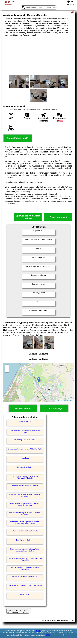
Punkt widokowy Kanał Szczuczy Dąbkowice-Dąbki (24, 431)
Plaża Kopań (24, 595)
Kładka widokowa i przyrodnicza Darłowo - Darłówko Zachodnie (24, 504)
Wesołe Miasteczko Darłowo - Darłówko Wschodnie (24, 568)
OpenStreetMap (68, 400)
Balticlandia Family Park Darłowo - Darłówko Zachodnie (24, 495)
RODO (48, 635)
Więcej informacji (58, 217)
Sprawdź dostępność (17, 138)
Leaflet (58, 400)
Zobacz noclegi (54, 408)
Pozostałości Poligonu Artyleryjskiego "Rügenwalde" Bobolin (25, 477)
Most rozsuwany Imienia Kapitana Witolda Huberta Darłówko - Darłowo (24, 550)
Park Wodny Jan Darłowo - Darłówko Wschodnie (25, 585)
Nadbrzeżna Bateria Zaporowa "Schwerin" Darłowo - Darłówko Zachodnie (24, 523)
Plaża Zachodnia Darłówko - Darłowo (25, 485)
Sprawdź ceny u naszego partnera (28, 217)
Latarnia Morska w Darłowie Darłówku (25, 531)
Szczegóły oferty (23, 408)
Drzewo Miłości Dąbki (24, 467)
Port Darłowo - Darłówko (24, 540)
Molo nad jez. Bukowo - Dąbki (24, 440)
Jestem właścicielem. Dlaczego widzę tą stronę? (17, 611)
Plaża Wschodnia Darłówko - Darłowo (25, 576)
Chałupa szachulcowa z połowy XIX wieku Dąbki (25, 449)
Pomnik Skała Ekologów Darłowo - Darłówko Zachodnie (24, 513)
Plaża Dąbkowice (25, 422)
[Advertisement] (38, 56)
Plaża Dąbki (25, 458)
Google (38, 631)
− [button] (7, 370)
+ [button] (7, 366)
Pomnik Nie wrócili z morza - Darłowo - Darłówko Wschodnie (25, 559)
